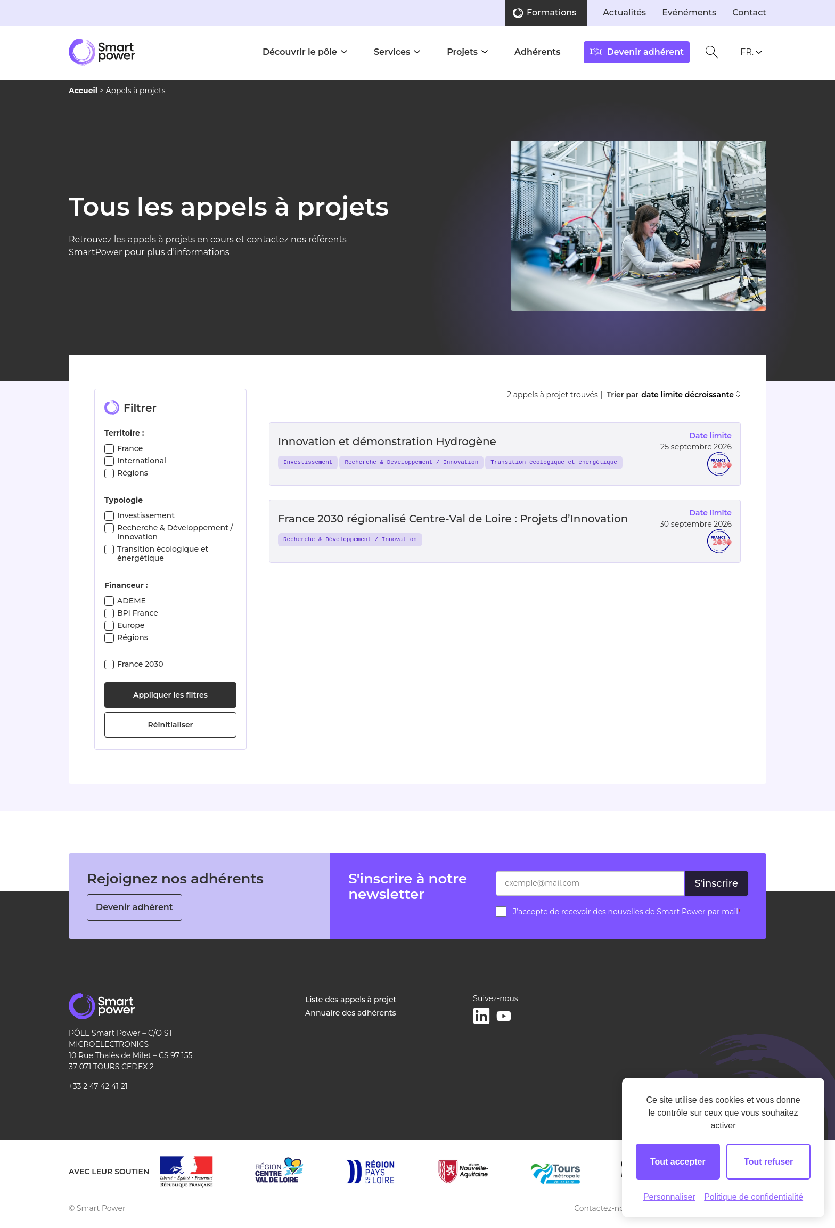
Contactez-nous (603, 1208)
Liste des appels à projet (350, 999)
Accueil (83, 90)
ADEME (131, 600)
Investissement (146, 515)
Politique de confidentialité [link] (753, 1196)
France (130, 448)
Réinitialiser (170, 725)
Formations (551, 12)
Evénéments (689, 12)
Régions (132, 473)
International (141, 460)
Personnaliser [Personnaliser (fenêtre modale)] (669, 1196)
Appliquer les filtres (170, 695)
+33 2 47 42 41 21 (98, 1086)
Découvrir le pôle (300, 52)
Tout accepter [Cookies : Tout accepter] (678, 1161)
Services (392, 52)
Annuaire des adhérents (350, 1013)
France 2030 (140, 664)
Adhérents (537, 52)
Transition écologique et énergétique (162, 553)
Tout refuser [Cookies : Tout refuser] (768, 1161)
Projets (462, 52)
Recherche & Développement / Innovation (175, 532)
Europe (130, 625)
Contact (749, 12)
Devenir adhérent (134, 907)
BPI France (137, 613)
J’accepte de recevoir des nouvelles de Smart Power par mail (627, 911)
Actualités (624, 12)
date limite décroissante (690, 394)
